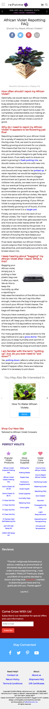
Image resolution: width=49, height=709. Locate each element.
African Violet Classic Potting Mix (8, 479)
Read (24, 414)
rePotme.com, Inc (31, 702)
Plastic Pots (24, 477)
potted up (39, 170)
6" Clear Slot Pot (8, 514)
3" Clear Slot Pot (8, 500)
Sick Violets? (40, 496)
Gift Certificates (36, 683)
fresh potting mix (29, 160)
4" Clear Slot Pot (8, 505)
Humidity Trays (24, 498)
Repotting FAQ (40, 491)
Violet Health (24, 489)
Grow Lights (24, 507)
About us (36, 675)
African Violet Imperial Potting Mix (8, 470)
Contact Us (12, 675)
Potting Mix (24, 468)
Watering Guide (40, 486)
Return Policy (12, 679)
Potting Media (24, 473)
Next (46, 11)
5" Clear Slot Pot (8, 510)
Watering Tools (24, 503)
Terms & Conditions (12, 683)
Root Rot (40, 500)
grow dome (30, 337)
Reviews (8, 549)
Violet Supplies (24, 494)
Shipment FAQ (36, 679)
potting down (13, 360)
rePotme (18, 4)
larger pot (32, 209)
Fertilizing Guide (40, 482)
